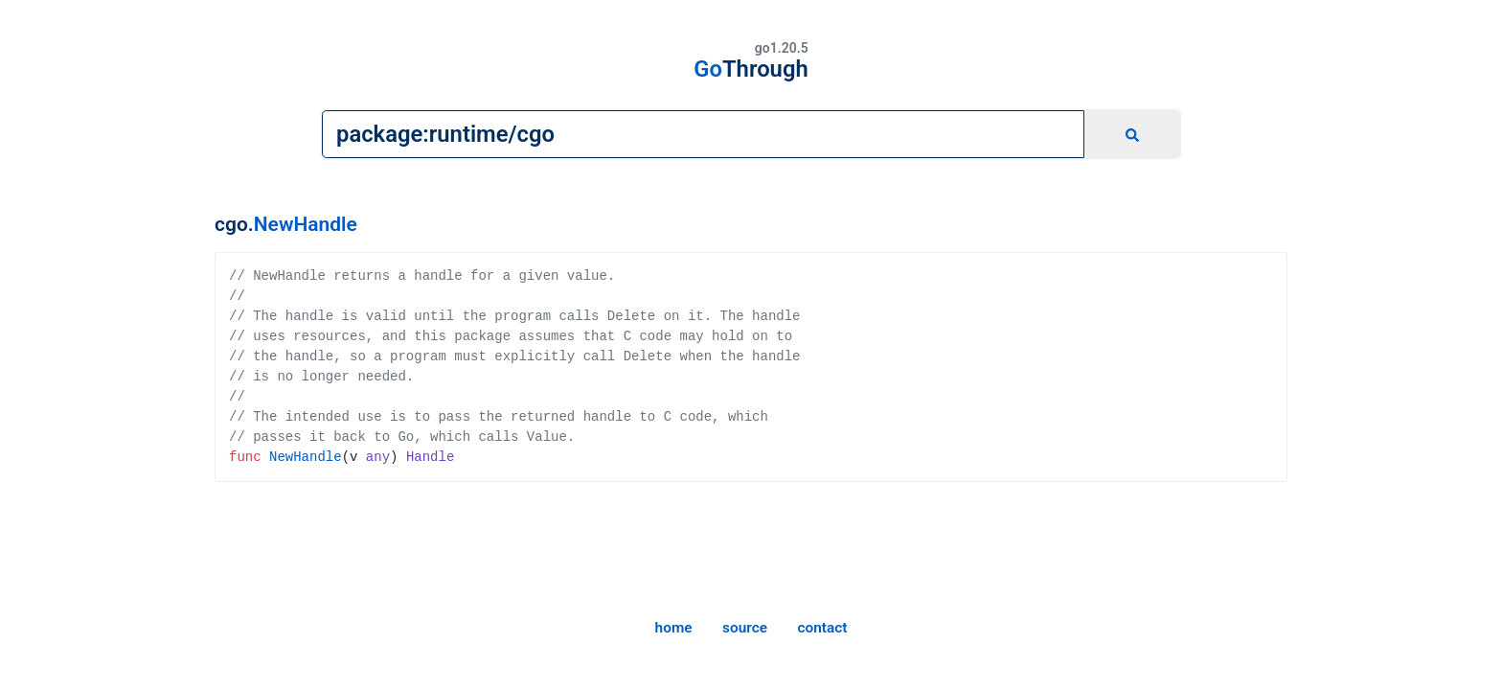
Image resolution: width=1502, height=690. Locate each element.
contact (822, 627)
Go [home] (751, 69)
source (744, 627)
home (674, 627)
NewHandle (305, 224)
